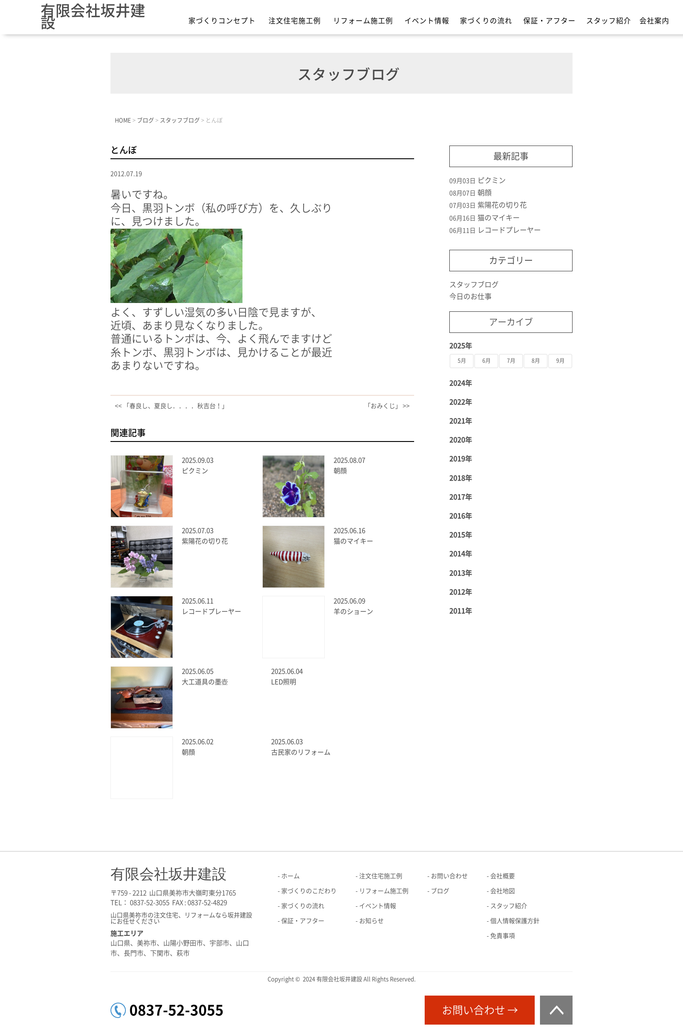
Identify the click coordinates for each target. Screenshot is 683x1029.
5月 (462, 360)
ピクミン (195, 470)
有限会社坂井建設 (92, 16)
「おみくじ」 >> (387, 406)
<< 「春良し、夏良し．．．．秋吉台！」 (171, 406)
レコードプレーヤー (211, 611)
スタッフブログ (474, 284)
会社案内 (654, 20)
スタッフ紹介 (608, 20)
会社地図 (502, 891)
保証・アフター (549, 20)
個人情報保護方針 (515, 921)
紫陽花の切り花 (205, 541)
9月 (560, 360)
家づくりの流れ (486, 20)
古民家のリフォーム (300, 752)
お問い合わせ (449, 876)
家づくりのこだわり (309, 891)
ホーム (290, 876)
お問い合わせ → (480, 1010)
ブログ (440, 891)
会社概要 (502, 876)
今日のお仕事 (470, 296)
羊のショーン (353, 611)
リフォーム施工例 (363, 20)
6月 (486, 360)
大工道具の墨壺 (205, 682)
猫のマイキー (353, 541)
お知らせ (371, 921)
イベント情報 (426, 20)
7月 (511, 360)
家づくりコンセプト (222, 20)
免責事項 (502, 936)
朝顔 (340, 470)
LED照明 (283, 682)
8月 (536, 360)
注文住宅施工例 (294, 20)
